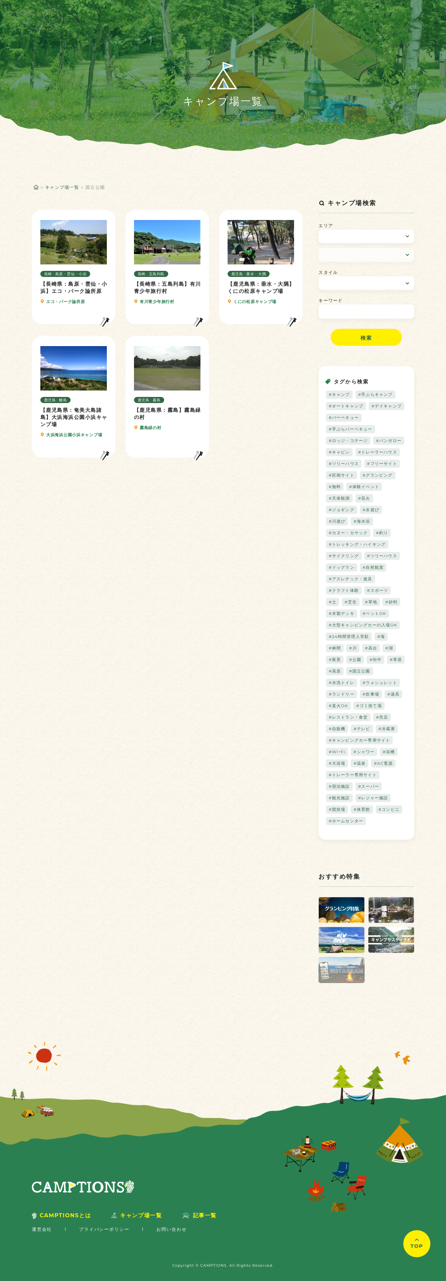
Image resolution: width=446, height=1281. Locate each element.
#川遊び (337, 521)
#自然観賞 (373, 567)
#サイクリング (344, 555)
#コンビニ (389, 809)
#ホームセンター (346, 820)
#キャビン (339, 452)
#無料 (335, 486)
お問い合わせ (171, 1229)
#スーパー (368, 786)
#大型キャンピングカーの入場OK (363, 624)
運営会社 (42, 1229)
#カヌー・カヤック (348, 532)
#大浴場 (337, 763)
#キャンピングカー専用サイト (359, 740)
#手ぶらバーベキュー (350, 429)
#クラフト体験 (344, 590)
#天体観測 (339, 498)
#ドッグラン (341, 567)
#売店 (382, 717)
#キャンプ (339, 394)
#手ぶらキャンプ (375, 394)
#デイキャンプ (386, 405)
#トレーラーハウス (377, 452)
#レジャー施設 (373, 797)
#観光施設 (339, 797)
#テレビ (361, 728)
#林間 (335, 647)
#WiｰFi (337, 751)
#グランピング (378, 475)
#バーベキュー (344, 417)
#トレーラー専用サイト (353, 774)
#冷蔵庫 (387, 728)
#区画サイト (341, 475)
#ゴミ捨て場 (369, 705)
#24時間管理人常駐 (349, 636)
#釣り (382, 532)
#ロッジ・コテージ (348, 440)
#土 (332, 601)
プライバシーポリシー (104, 1229)
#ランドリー (341, 694)
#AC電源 (383, 763)
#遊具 (393, 694)
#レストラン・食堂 (348, 717)
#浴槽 (389, 751)
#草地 (371, 601)
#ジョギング (341, 509)
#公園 (355, 659)
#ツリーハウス (344, 463)
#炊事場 (371, 694)
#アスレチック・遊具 (350, 578)
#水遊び (371, 509)
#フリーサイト (382, 463)
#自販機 (337, 728)
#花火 (364, 498)
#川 (353, 647)
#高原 (335, 671)
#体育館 (361, 809)
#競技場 (337, 809)
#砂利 (391, 601)
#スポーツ (377, 590)
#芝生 (351, 601)
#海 (381, 636)
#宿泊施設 (339, 786)
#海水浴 (361, 521)
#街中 (375, 659)
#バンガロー (389, 440)
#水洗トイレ (341, 682)
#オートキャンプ (346, 405)
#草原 (396, 659)
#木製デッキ (341, 613)
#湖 (389, 647)
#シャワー (363, 751)
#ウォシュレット (380, 682)
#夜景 (335, 659)
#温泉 (359, 763)
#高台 (371, 647)
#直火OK (338, 705)
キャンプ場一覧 (62, 187)
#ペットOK (374, 613)
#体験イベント (364, 486)
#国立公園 (359, 671)
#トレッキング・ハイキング (357, 544)
